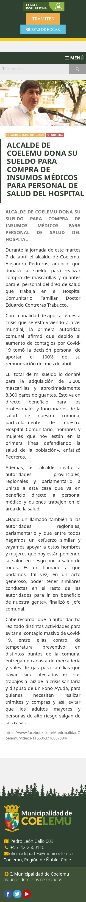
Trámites (43, 19)
